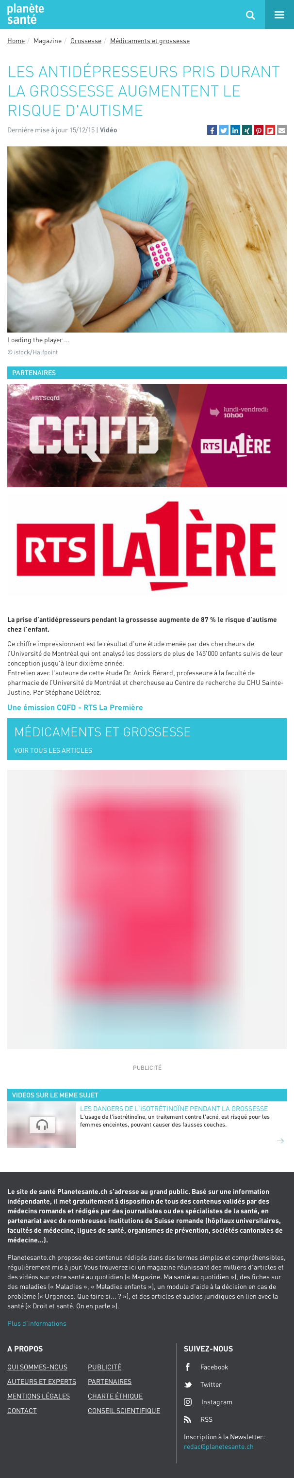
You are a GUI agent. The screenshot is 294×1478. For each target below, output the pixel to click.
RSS (198, 1419)
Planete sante (24, 14)
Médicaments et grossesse (150, 40)
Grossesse (85, 40)
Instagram (208, 1402)
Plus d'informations (36, 1323)
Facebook (206, 1367)
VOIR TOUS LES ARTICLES (53, 750)
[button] (212, 130)
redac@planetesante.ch (219, 1446)
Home (16, 40)
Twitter (203, 1384)
